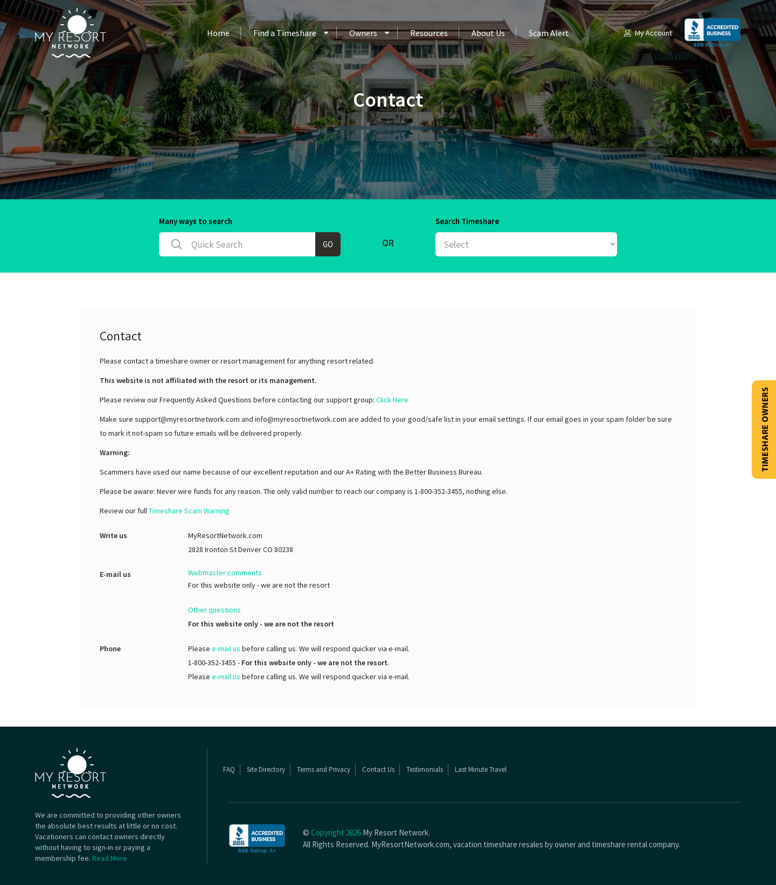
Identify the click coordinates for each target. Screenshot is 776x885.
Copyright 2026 (336, 832)
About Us (488, 32)
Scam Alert (549, 32)
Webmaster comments (225, 572)
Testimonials (424, 769)
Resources (429, 32)
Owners (363, 32)
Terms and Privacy (323, 769)
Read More (109, 858)
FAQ (229, 769)
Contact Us (378, 769)
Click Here (392, 400)
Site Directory (266, 769)
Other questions (214, 610)
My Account (647, 33)
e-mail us (226, 648)
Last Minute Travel (481, 769)
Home (218, 32)
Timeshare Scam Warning (189, 510)
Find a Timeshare (284, 32)
